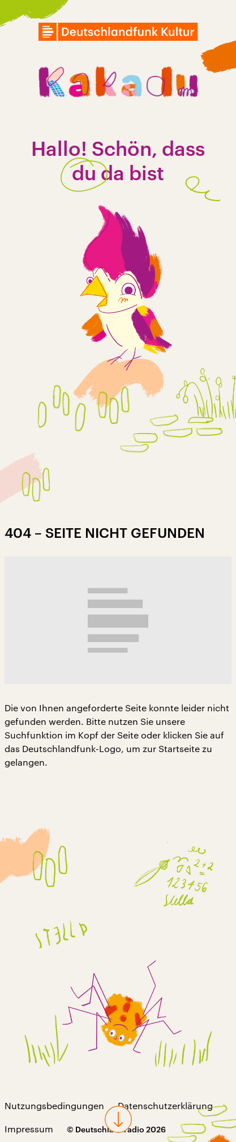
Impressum (29, 1128)
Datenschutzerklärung (165, 1105)
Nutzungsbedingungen (54, 1105)
